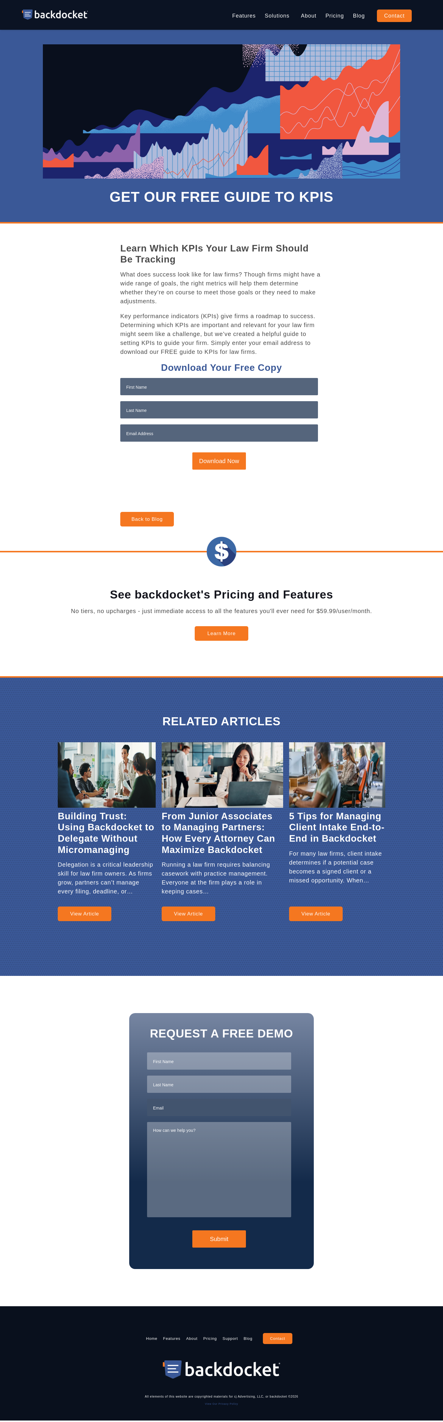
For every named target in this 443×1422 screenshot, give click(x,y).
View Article (84, 914)
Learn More (222, 633)
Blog (359, 16)
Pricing (334, 16)
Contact (394, 16)
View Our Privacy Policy (221, 1405)
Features (244, 16)
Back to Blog (147, 519)
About (308, 16)
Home (125, 1339)
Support (243, 1339)
